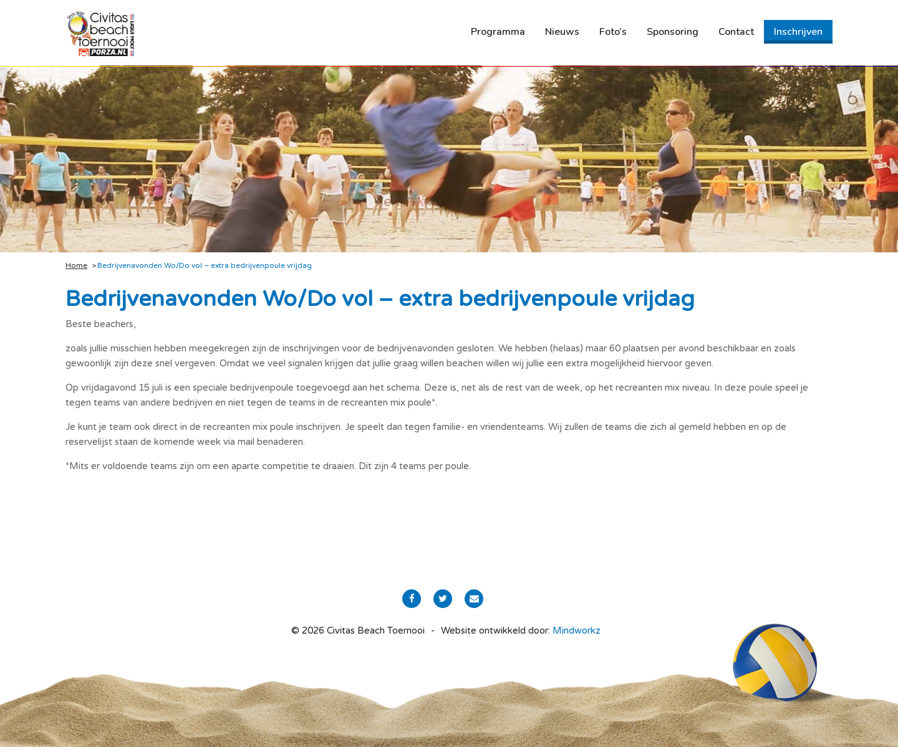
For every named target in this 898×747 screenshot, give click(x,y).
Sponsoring (672, 32)
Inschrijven (798, 32)
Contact (736, 32)
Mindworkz (577, 630)
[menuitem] (498, 32)
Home (76, 265)
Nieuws (562, 32)
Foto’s (613, 32)
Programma (498, 32)
